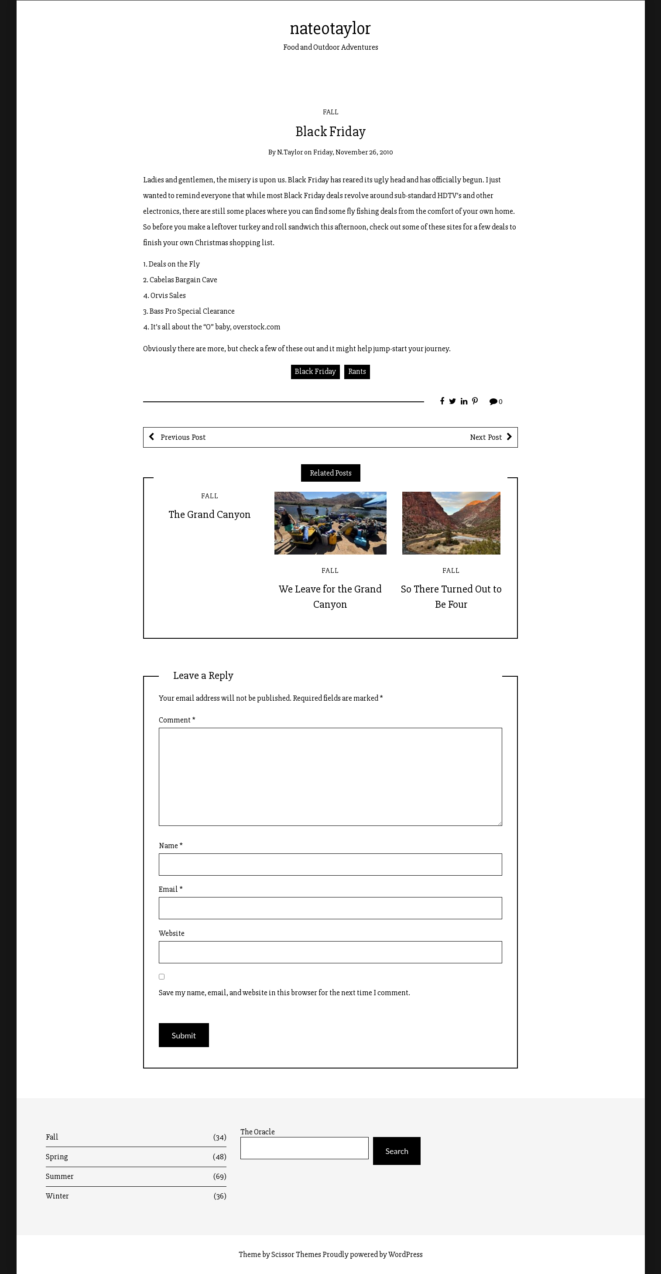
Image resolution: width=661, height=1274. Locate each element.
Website (172, 933)
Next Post (486, 437)
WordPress (405, 1254)
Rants (357, 371)
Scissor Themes (296, 1254)
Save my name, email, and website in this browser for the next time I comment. (284, 992)
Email (171, 889)
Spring (136, 1157)
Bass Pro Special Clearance (192, 311)
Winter (136, 1196)
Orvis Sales (168, 295)
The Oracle (257, 1132)
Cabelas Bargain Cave (183, 279)
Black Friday (315, 371)
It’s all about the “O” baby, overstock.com (216, 327)
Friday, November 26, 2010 (353, 152)
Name (171, 845)
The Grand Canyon (209, 514)
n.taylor (290, 152)
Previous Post (182, 437)
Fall (331, 111)
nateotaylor (330, 28)
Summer (136, 1176)
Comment (177, 720)
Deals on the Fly (174, 264)
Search (396, 1151)
